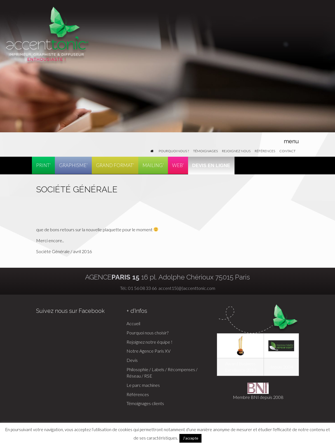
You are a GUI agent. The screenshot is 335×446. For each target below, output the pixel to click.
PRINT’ (43, 165)
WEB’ (178, 165)
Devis (132, 360)
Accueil (133, 323)
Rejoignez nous (236, 151)
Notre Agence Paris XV (148, 350)
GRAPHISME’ (73, 165)
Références (265, 151)
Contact (287, 151)
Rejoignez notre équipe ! (149, 342)
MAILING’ (153, 165)
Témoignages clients (145, 403)
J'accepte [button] (190, 438)
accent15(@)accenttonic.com (186, 288)
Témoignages (205, 151)
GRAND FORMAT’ (115, 165)
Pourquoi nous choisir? (147, 332)
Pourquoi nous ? (174, 151)
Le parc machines (143, 385)
